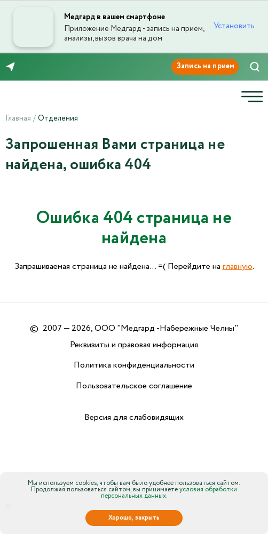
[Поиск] (255, 67)
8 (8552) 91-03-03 (42, 67)
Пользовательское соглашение (134, 386)
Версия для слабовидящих (134, 417)
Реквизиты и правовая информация (134, 345)
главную (238, 266)
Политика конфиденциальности (134, 365)
